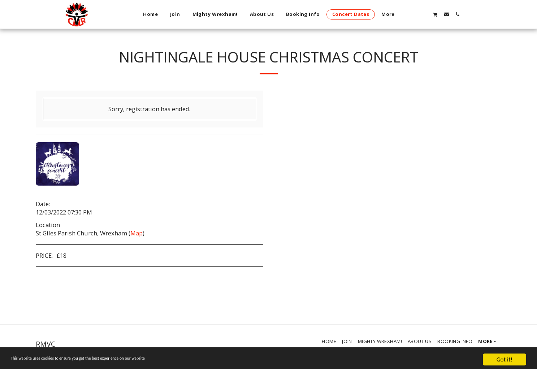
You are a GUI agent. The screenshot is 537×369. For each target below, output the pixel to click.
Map (136, 233)
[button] (423, 14)
